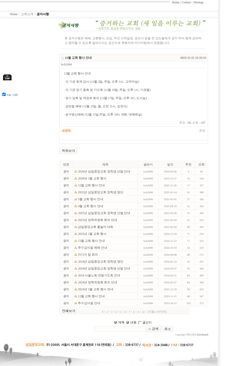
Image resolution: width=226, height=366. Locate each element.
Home (175, 2)
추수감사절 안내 (89, 303)
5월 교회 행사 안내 (91, 199)
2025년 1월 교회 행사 (92, 234)
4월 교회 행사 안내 (91, 206)
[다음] (151, 311)
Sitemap (198, 2)
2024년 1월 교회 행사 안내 (96, 289)
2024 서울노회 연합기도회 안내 (99, 275)
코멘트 (66, 130)
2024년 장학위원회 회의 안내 (98, 282)
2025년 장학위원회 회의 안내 (98, 220)
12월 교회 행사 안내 (92, 185)
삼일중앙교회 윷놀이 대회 (96, 227)
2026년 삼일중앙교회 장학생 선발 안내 (104, 171)
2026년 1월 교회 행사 (92, 178)
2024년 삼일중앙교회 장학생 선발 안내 (104, 268)
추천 (202, 130)
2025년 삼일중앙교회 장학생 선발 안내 (104, 213)
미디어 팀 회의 (88, 254)
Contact (186, 2)
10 (143, 312)
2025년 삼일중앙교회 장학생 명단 (101, 192)
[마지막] (162, 311)
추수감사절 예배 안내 (93, 247)
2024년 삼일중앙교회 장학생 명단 (101, 261)
